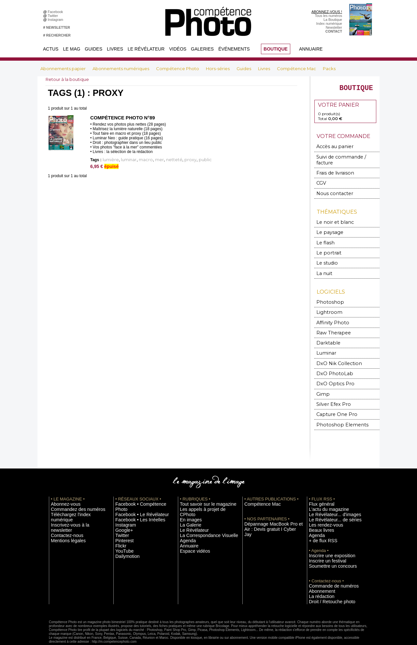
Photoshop (327, 294)
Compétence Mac (297, 68)
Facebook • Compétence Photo (139, 491)
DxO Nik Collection (334, 353)
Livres (115, 49)
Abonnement (318, 574)
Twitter (54, 16)
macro (138, 160)
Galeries (202, 49)
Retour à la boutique (69, 79)
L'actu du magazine (324, 496)
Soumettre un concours (327, 550)
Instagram (56, 20)
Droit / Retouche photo (326, 584)
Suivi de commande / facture (343, 159)
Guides (93, 49)
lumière (109, 160)
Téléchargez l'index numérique (74, 501)
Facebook (56, 12)
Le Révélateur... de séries (328, 506)
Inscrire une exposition (326, 540)
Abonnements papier (63, 68)
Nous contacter (331, 188)
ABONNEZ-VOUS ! (326, 12)
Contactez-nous (63, 511)
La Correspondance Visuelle (201, 515)
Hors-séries (218, 68)
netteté (161, 160)
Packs (329, 68)
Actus (50, 49)
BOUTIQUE (276, 49)
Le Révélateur (146, 49)
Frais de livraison (332, 169)
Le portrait (327, 246)
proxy (173, 160)
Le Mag (71, 49)
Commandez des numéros (71, 496)
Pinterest (122, 520)
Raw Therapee (330, 323)
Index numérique (329, 23)
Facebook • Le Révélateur (135, 496)
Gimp (322, 382)
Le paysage (327, 226)
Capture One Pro (333, 402)
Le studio (325, 256)
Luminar (325, 343)
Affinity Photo (330, 314)
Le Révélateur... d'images (328, 501)
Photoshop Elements (336, 411)
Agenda (186, 520)
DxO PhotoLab (331, 363)
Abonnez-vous (62, 491)
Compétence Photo (178, 68)
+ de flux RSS (319, 525)
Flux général (318, 491)
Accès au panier (331, 149)
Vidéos (177, 49)
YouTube (122, 530)
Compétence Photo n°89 (120, 117)
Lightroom (327, 304)
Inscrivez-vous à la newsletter (73, 506)
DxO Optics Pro (332, 372)
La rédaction (318, 579)
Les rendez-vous (322, 511)
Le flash (324, 236)
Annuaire (311, 49)
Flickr (119, 525)
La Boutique (333, 20)
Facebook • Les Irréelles (134, 501)
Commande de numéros (327, 569)
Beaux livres (318, 515)
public (185, 160)
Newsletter (334, 27)
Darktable (326, 333)
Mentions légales (64, 515)
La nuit (323, 266)
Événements (234, 49)
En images (188, 501)
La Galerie (188, 506)
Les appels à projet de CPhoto (203, 496)
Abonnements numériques (121, 68)
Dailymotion (124, 535)
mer (149, 160)
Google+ (122, 511)
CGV (321, 179)
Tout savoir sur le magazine (201, 491)
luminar (124, 160)
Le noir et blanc (331, 217)
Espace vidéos (191, 530)
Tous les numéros (328, 16)
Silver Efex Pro (330, 392)
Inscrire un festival (323, 545)
